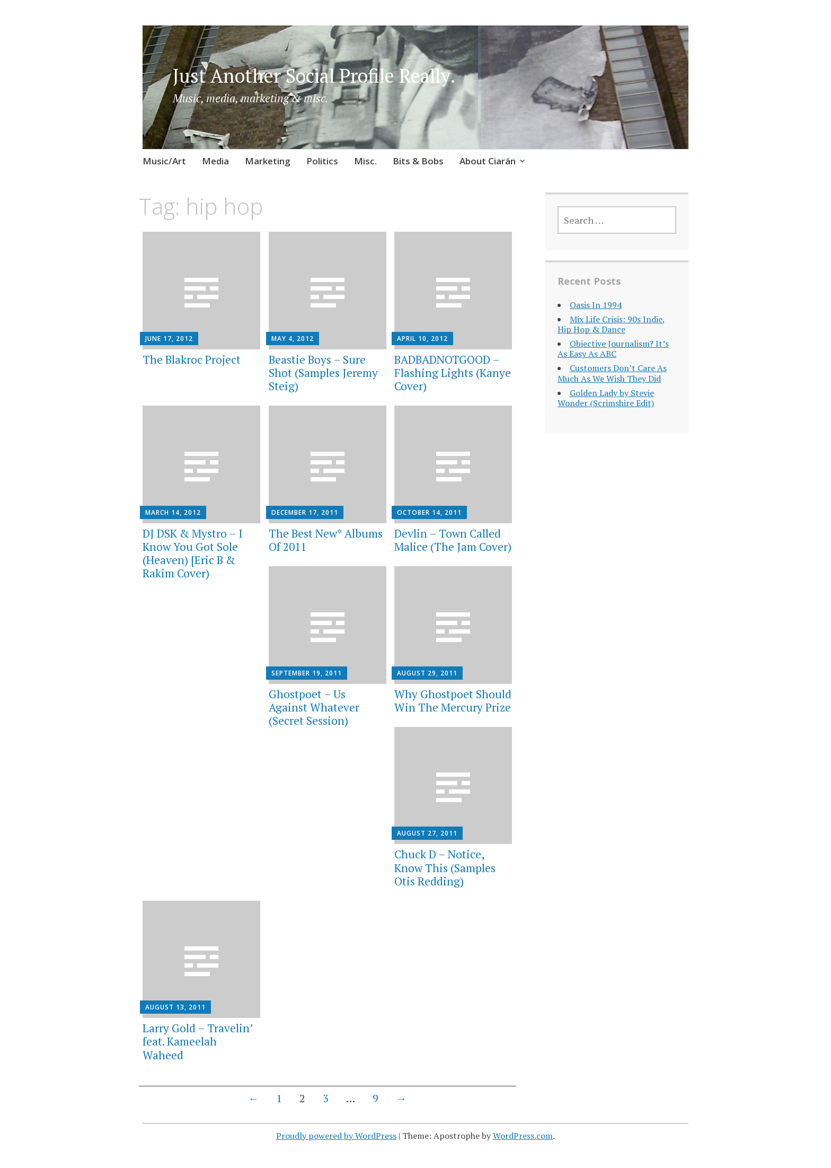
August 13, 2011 (175, 1007)
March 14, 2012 (173, 512)
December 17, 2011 (304, 512)
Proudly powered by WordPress (336, 1135)
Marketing (267, 161)
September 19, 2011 (306, 673)
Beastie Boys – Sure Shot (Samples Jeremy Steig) (323, 372)
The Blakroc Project (192, 359)
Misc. (365, 161)
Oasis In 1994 (596, 305)
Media (215, 161)
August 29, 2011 (427, 673)
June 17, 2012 (169, 338)
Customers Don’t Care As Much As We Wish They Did (612, 373)
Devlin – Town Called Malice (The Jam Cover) (452, 540)
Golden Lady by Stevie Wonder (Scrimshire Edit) (606, 398)
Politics (322, 161)
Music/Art (164, 161)
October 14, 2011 (429, 512)
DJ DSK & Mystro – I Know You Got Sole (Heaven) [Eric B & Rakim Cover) (193, 553)
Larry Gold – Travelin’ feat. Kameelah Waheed (197, 1041)
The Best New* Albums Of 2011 (326, 540)
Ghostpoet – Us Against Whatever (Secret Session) (314, 707)
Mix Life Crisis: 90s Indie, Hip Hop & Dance (611, 324)
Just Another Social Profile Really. (314, 75)
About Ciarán (487, 161)
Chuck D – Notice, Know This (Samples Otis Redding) (445, 867)
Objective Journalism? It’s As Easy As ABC (613, 348)
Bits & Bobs (418, 161)
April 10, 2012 (422, 338)
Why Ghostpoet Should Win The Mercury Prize (452, 701)
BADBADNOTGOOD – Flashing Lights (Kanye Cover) (452, 372)
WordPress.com (523, 1135)
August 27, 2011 (427, 833)
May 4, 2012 (292, 338)
